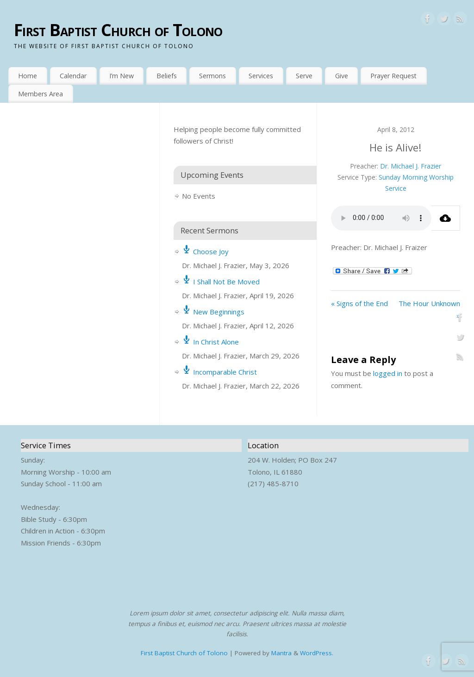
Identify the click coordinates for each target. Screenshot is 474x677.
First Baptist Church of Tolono (118, 30)
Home (27, 75)
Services (261, 75)
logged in (387, 373)
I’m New (121, 75)
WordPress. (316, 653)
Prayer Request (393, 75)
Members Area (40, 93)
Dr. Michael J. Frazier (410, 166)
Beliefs (166, 75)
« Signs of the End (359, 303)
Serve (304, 75)
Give (341, 75)
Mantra (281, 653)
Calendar (73, 75)
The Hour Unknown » (429, 309)
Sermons (212, 75)
